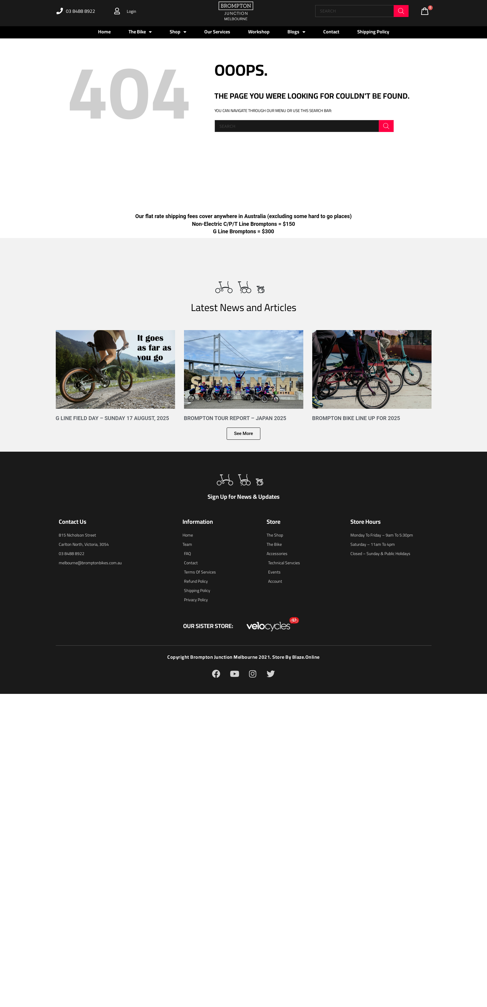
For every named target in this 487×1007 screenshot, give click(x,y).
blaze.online (306, 656)
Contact (331, 31)
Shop (178, 32)
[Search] (401, 11)
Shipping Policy (373, 31)
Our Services (217, 31)
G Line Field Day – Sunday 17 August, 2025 (112, 418)
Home (104, 31)
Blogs (296, 32)
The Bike (140, 32)
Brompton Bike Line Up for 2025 (356, 418)
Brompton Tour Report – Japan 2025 (235, 418)
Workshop (259, 31)
